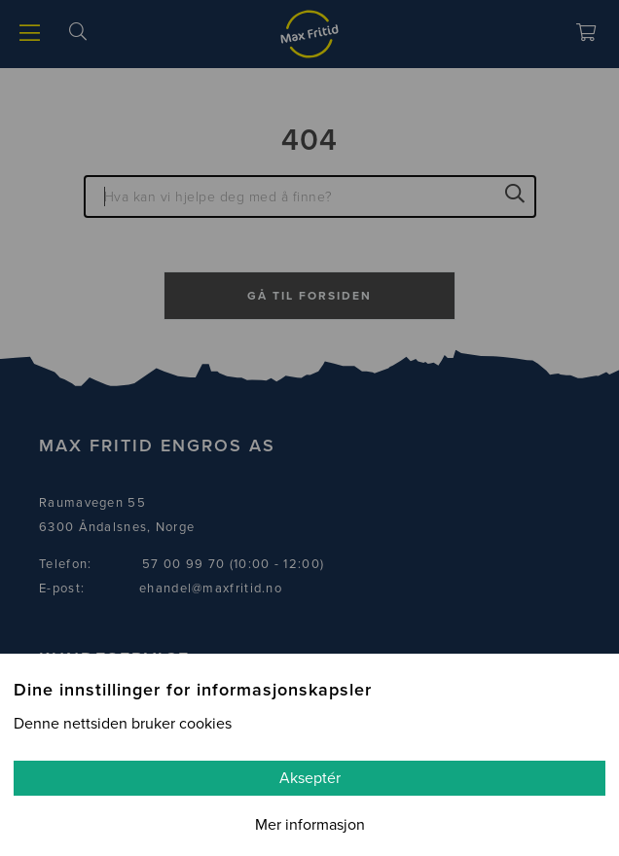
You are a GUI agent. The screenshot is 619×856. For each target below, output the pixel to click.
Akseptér (310, 778)
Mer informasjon (310, 825)
